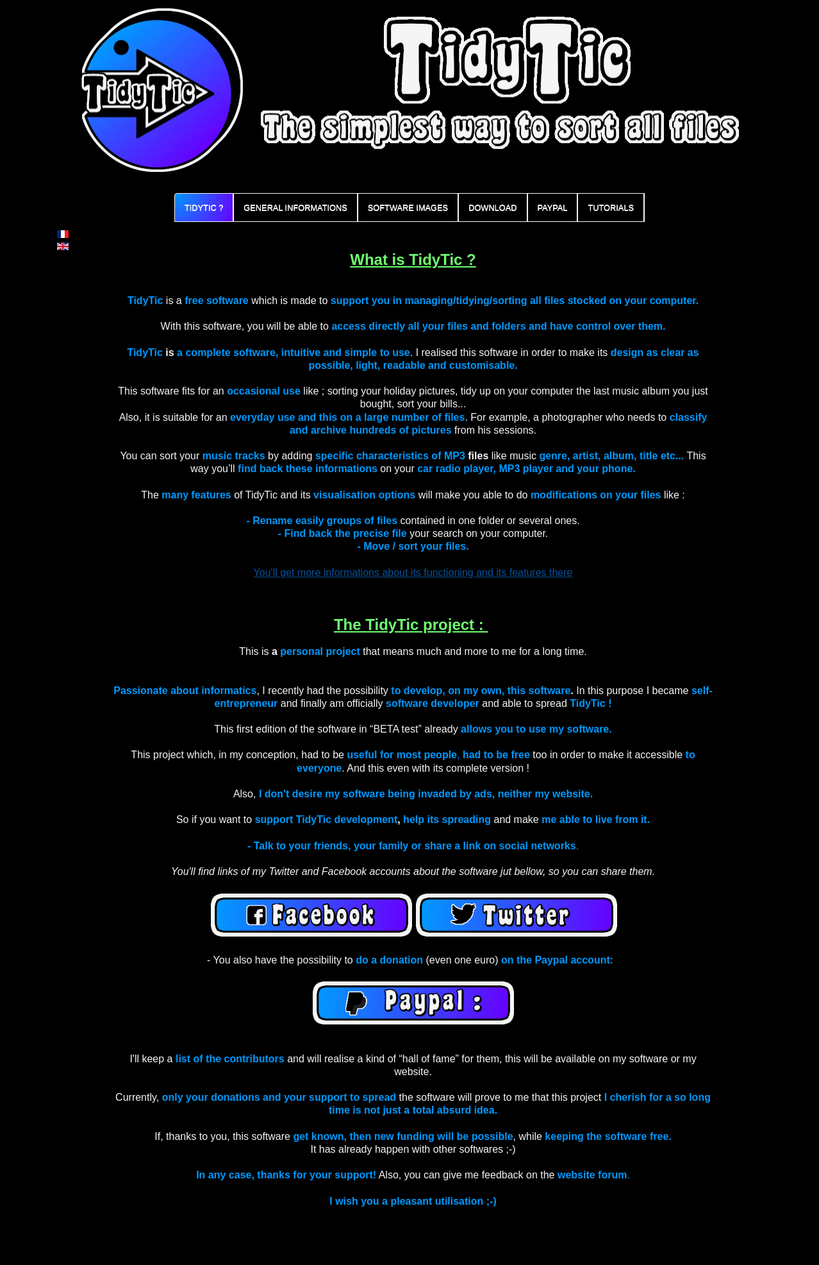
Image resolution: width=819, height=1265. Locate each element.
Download (492, 207)
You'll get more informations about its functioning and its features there (413, 572)
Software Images (408, 207)
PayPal (553, 207)
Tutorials (611, 207)
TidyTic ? (204, 207)
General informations (295, 207)
